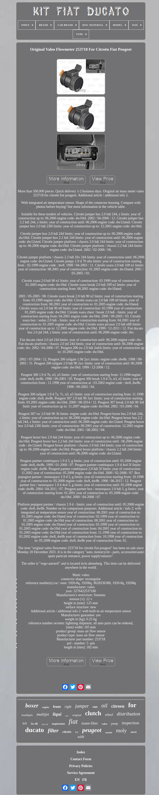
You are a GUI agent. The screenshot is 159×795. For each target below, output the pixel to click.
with (80, 737)
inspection (130, 722)
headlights (27, 715)
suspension (58, 723)
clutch (93, 713)
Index (81, 752)
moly (121, 730)
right (68, 707)
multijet (43, 714)
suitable (108, 732)
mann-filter (90, 723)
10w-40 (44, 724)
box (76, 732)
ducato (34, 729)
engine (45, 707)
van (95, 707)
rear (66, 716)
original (76, 715)
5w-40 (34, 723)
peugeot (91, 730)
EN (77, 780)
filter (53, 730)
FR (84, 780)
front (57, 707)
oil (104, 705)
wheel (109, 715)
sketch (134, 732)
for (132, 705)
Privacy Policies (80, 766)
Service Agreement (81, 773)
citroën (66, 731)
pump (114, 723)
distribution (128, 714)
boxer (31, 705)
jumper (82, 706)
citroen (117, 706)
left (25, 723)
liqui (57, 714)
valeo (104, 723)
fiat (73, 721)
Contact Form (80, 759)
